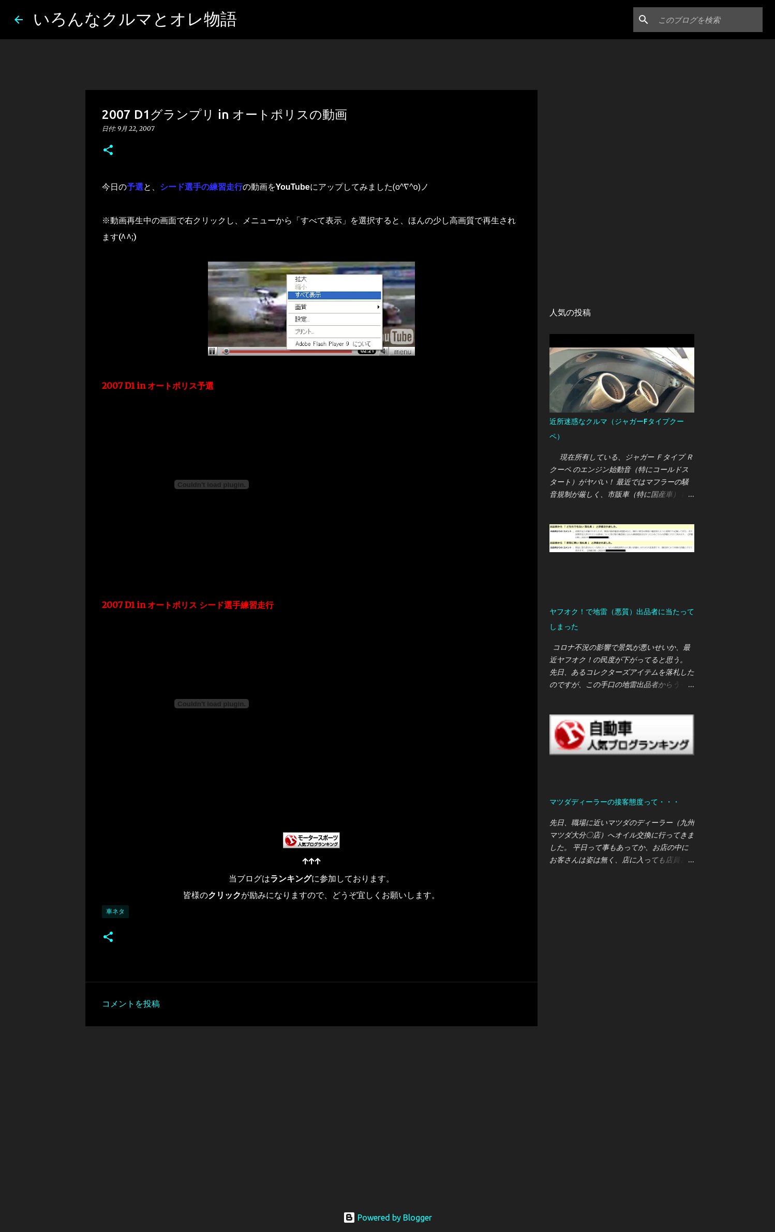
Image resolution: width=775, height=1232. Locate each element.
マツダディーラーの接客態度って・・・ (614, 802)
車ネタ (115, 911)
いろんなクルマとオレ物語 (135, 18)
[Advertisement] (311, 1114)
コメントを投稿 (131, 1003)
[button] (108, 151)
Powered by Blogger (387, 1217)
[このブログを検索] (708, 19)
